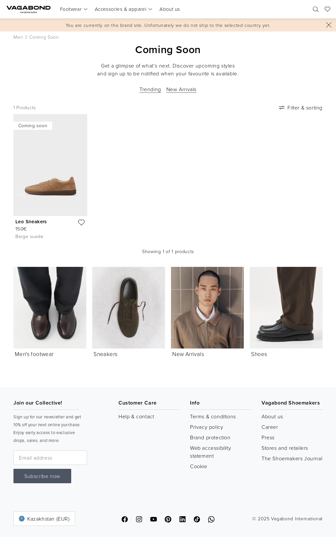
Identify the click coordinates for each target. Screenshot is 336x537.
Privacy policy (206, 426)
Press (268, 437)
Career (270, 426)
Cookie (198, 466)
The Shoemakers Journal (292, 458)
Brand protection (210, 437)
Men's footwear (34, 354)
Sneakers (105, 354)
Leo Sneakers (31, 221)
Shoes (259, 354)
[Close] (329, 24)
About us (272, 416)
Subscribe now (42, 476)
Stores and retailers (285, 447)
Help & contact (136, 416)
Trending (150, 89)
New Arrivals (181, 89)
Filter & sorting (300, 107)
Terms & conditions (213, 416)
